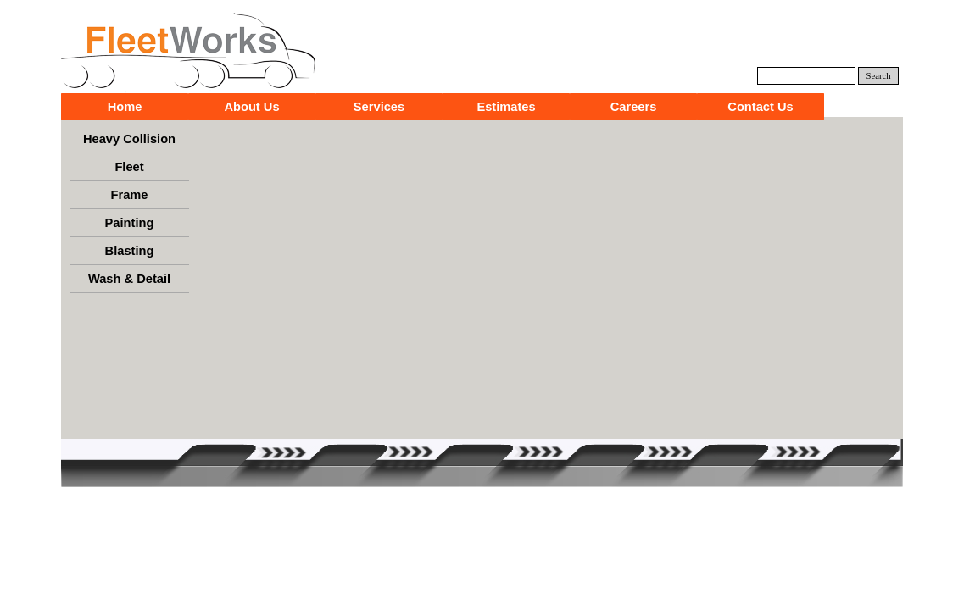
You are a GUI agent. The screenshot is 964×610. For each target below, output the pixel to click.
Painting (129, 223)
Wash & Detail (129, 279)
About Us (251, 107)
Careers (633, 107)
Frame (129, 195)
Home (125, 107)
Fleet (128, 167)
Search (878, 75)
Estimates (505, 107)
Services (379, 107)
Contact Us (760, 107)
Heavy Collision (129, 139)
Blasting (129, 251)
